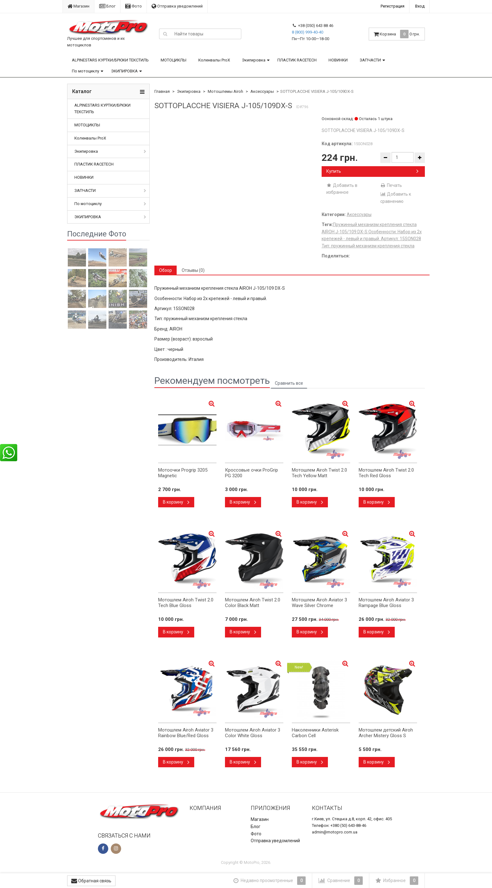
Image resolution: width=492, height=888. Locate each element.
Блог (107, 6)
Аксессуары (262, 91)
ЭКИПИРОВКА (124, 71)
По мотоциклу (85, 71)
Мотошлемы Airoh (225, 91)
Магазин (78, 6)
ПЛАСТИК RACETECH (297, 60)
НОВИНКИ (338, 60)
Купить (372, 171)
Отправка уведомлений (177, 6)
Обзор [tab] (165, 270)
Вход (420, 6)
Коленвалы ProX (214, 60)
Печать (391, 185)
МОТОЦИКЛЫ (173, 60)
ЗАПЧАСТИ (370, 60)
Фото (133, 6)
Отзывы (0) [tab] (193, 270)
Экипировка (253, 60)
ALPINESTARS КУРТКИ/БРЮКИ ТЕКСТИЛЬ (110, 60)
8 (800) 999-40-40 (307, 32)
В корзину (176, 502)
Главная (162, 91)
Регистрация (392, 6)
